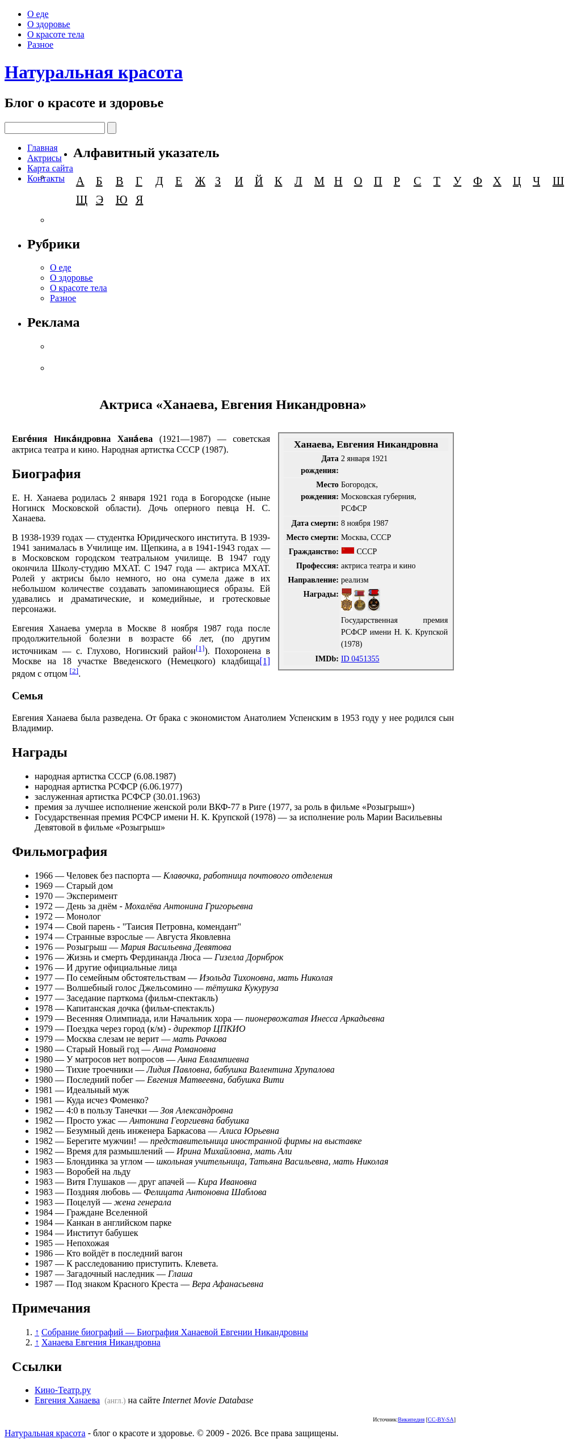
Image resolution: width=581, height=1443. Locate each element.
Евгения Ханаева (67, 1400)
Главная (42, 148)
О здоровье (48, 24)
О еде (38, 14)
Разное (40, 44)
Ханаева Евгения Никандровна (101, 1342)
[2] (74, 670)
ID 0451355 (360, 658)
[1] (200, 648)
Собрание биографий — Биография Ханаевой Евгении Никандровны (174, 1332)
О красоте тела (56, 34)
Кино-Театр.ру (63, 1390)
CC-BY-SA (441, 1419)
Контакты (46, 178)
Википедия (411, 1419)
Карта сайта (50, 168)
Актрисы (44, 158)
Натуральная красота (94, 72)
